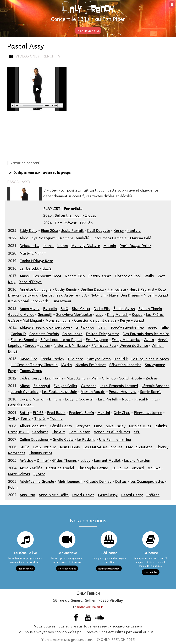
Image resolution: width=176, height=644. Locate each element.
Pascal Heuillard (122, 391)
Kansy (119, 230)
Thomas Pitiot (40, 453)
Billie (165, 328)
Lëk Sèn (86, 223)
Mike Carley (115, 426)
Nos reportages (67, 568)
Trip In (40, 418)
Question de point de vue (95, 320)
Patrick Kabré (100, 276)
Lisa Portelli (108, 399)
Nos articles (150, 572)
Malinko (154, 468)
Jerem (45, 345)
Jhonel (48, 245)
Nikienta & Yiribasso (71, 345)
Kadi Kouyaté (98, 230)
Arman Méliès (31, 468)
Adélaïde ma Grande (37, 481)
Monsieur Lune (58, 320)
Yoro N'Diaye (30, 281)
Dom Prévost (65, 223)
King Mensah (117, 314)
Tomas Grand (31, 370)
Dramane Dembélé (73, 238)
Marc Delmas (19, 474)
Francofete (116, 289)
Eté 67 (38, 412)
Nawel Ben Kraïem (124, 295)
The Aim (58, 432)
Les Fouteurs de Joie (59, 391)
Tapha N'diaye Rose (36, 260)
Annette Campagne (35, 289)
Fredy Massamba (126, 339)
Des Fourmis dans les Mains (146, 333)
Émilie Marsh (124, 308)
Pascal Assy (108, 495)
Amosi (25, 276)
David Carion (83, 495)
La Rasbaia (86, 439)
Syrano (39, 474)
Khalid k (121, 359)
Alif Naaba (85, 328)
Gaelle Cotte (63, 439)
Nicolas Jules (140, 426)
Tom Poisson (79, 432)
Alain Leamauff (70, 481)
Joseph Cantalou (24, 391)
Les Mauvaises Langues (102, 447)
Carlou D (18, 333)
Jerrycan (83, 426)
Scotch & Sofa (130, 378)
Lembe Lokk (29, 268)
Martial (103, 412)
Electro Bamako (24, 339)
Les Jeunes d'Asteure (60, 295)
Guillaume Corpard (128, 468)
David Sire (28, 359)
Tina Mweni (61, 301)
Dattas (121, 481)
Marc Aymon (77, 378)
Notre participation (108, 568)
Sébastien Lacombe (125, 364)
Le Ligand (30, 295)
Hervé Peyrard (141, 289)
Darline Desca (92, 289)
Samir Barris (150, 391)
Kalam (62, 245)
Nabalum (98, 295)
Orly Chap (122, 412)
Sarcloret (40, 432)
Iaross (30, 345)
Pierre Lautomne (148, 412)
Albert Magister (33, 426)
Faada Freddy (52, 359)
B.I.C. (102, 328)
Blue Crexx (81, 308)
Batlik (24, 412)
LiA (84, 295)
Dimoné (55, 399)
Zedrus (152, 378)
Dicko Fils (102, 308)
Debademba (29, 245)
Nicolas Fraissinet (90, 364)
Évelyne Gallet (65, 385)
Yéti (137, 432)
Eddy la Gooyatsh (79, 399)
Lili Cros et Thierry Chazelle (34, 364)
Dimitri (43, 460)
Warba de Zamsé (133, 345)
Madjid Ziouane (139, 447)
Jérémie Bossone (155, 385)
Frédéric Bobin (81, 412)
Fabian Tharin (150, 308)
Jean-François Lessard (119, 385)
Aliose (25, 385)
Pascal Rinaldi (146, 399)
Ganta (149, 339)
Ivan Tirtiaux (44, 447)
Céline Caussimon (34, 439)
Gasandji (45, 314)
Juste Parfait (72, 230)
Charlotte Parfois (44, 333)
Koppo (137, 314)
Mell (94, 378)
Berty (152, 328)
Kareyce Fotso (99, 359)
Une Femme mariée (115, 439)
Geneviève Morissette (74, 314)
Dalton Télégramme (102, 333)
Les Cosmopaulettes (147, 481)
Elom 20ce (49, 230)
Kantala (134, 230)
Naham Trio (75, 276)
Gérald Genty (61, 426)
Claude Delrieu (99, 481)
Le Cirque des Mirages (150, 359)
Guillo (24, 447)
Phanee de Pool (128, 276)
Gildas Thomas (64, 460)
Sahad (139, 320)
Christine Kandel (60, 468)
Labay (85, 460)
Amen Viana (30, 308)
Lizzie (47, 268)
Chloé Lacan (72, 333)
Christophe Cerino (93, 468)
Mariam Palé (140, 238)
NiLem (149, 295)
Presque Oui (18, 432)
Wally (149, 276)
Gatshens (88, 385)
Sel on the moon (68, 215)
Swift (12, 418)
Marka (66, 364)
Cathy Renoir (66, 289)
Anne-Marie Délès (54, 495)
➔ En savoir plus (88, 30)
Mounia (109, 245)
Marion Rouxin (93, 391)
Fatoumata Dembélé (109, 238)
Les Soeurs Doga (47, 276)
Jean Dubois (69, 447)
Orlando (109, 378)
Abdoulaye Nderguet (37, 238)
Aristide (26, 460)
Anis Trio (27, 495)
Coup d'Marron (32, 399)
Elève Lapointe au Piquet (61, 339)
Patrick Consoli (21, 405)
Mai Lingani (32, 320)
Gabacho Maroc (21, 314)
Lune (98, 426)
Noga (126, 399)
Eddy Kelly (28, 230)
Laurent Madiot (107, 460)
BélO (64, 308)
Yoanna (56, 418)
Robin (13, 487)
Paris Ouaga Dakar (135, 245)
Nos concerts (25, 568)
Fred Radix (56, 412)
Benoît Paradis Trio (127, 328)
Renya (125, 320)
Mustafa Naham (33, 253)
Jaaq (99, 314)
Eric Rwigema (97, 339)
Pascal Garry (132, 495)
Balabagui (41, 385)
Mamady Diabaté (85, 245)
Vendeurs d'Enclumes (112, 432)
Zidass (90, 215)
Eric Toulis (54, 378)
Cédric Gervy (30, 378)
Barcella (50, 308)
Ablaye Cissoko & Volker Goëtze (46, 328)
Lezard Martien (137, 460)
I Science (75, 359)
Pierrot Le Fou (103, 345)
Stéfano (153, 495)
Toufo (25, 418)
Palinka (161, 426)
